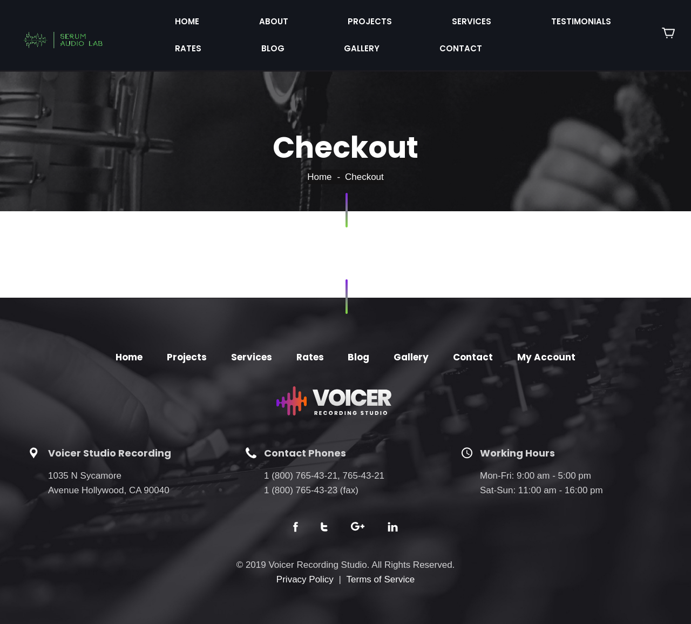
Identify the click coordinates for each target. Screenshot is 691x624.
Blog (532, 17)
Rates (483, 17)
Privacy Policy (305, 565)
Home (169, 17)
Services (344, 17)
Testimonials (417, 17)
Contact (178, 37)
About (220, 17)
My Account (546, 343)
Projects (280, 17)
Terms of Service (381, 565)
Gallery (585, 17)
